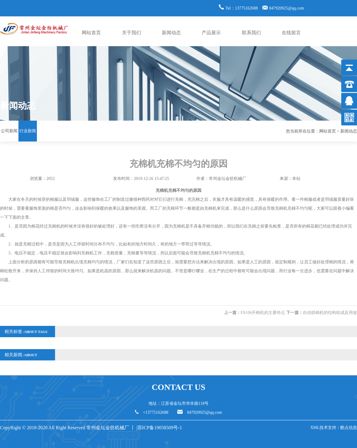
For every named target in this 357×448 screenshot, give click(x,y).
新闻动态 (171, 32)
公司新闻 (9, 131)
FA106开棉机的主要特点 (263, 312)
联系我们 (251, 32)
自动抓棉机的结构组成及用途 (330, 312)
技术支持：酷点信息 (338, 427)
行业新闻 (27, 131)
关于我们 (131, 32)
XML (315, 427)
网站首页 (91, 32)
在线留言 (291, 32)
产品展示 (211, 32)
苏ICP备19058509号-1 (160, 427)
